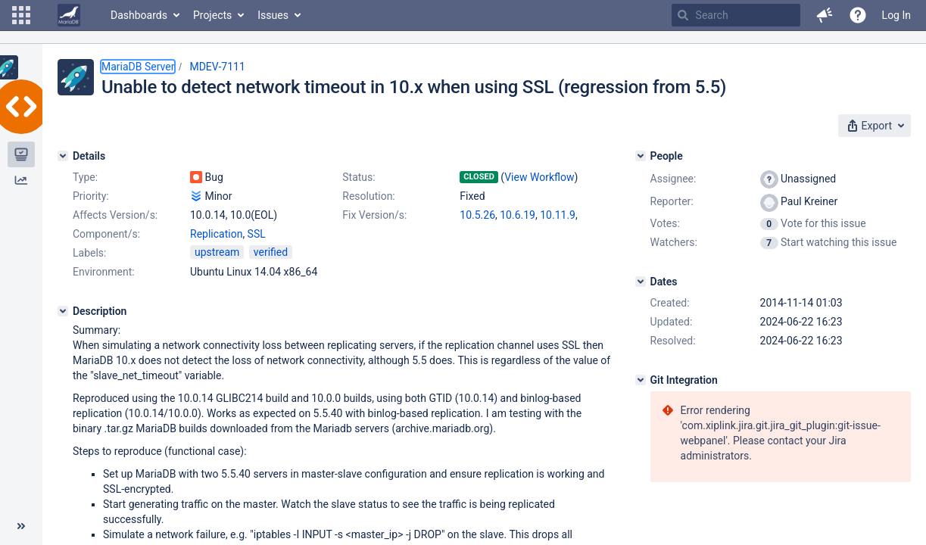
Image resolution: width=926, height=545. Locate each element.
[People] (640, 156)
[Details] (63, 156)
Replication (216, 234)
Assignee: (673, 179)
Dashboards (139, 15)
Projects (212, 15)
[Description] (63, 311)
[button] (21, 15)
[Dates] (640, 281)
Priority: (91, 196)
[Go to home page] (69, 15)
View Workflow (539, 177)
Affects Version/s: (115, 215)
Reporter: (672, 201)
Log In (896, 15)
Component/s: (106, 234)
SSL (257, 234)
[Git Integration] (640, 380)
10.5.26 (477, 215)
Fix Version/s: (374, 215)
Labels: (89, 253)
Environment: (104, 272)
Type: (85, 177)
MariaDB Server (137, 67)
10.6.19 (517, 215)
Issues (272, 15)
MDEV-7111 (217, 67)
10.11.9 (557, 215)
